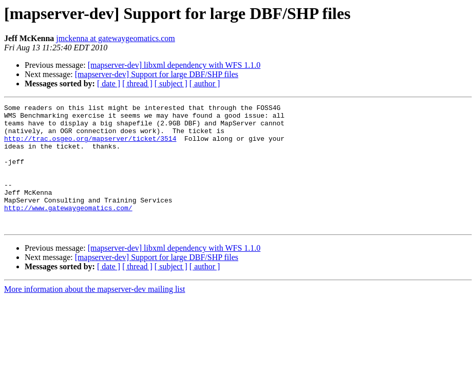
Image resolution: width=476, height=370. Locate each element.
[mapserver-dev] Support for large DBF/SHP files (156, 74)
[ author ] (204, 83)
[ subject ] (171, 83)
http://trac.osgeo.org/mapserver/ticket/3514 (90, 146)
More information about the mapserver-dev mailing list (94, 313)
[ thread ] (137, 83)
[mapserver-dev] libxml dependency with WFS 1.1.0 (174, 65)
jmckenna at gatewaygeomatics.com (115, 38)
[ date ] (108, 83)
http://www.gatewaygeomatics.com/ (68, 229)
